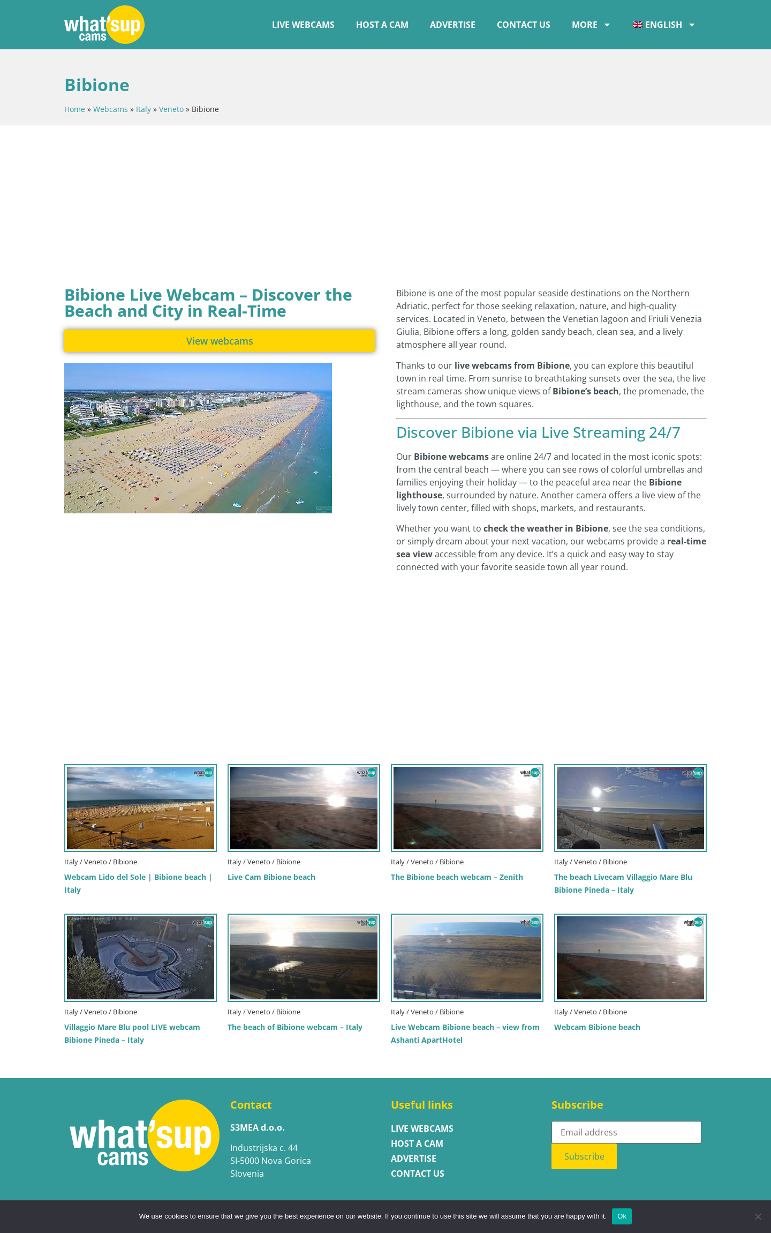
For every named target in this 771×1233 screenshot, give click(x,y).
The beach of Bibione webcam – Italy (295, 1027)
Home (74, 109)
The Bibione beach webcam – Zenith (457, 877)
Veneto (171, 109)
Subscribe (584, 1156)
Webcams (110, 109)
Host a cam (382, 25)
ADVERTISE (452, 25)
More (591, 24)
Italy (143, 109)
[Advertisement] (324, 203)
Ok (621, 1216)
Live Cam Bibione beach (271, 877)
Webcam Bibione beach (597, 1027)
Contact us (523, 25)
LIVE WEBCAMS (303, 25)
